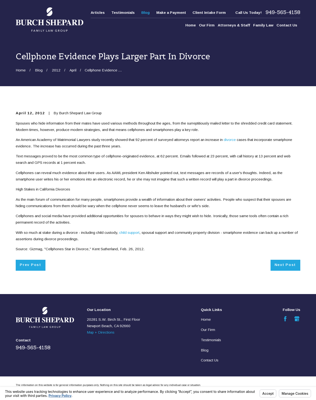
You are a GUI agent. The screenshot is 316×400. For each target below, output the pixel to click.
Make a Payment (171, 12)
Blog (145, 12)
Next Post (285, 265)
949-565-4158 (283, 12)
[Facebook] (285, 318)
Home (206, 319)
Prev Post (30, 265)
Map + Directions (100, 332)
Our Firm (208, 330)
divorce (230, 140)
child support (129, 232)
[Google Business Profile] (297, 318)
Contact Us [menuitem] (286, 25)
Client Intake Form (209, 12)
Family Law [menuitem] (263, 25)
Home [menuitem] (190, 25)
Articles (98, 12)
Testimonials (123, 12)
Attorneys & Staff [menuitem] (234, 25)
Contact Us (209, 360)
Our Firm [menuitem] (207, 25)
